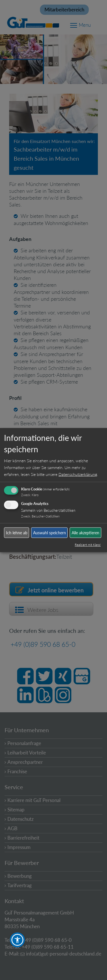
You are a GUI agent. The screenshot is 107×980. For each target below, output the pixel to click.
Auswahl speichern (49, 532)
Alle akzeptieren (85, 532)
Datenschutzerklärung (77, 474)
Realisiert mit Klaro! (88, 545)
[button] (17, 940)
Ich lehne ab (16, 532)
